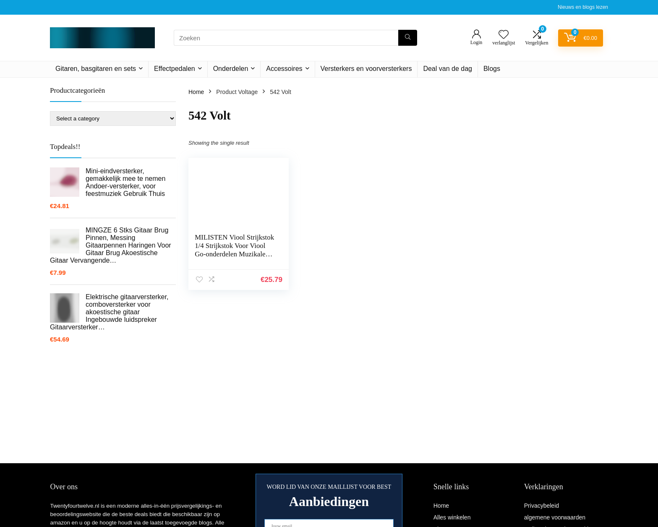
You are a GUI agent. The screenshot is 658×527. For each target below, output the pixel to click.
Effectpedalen (174, 68)
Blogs (491, 68)
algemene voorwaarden (554, 517)
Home (196, 92)
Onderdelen (230, 68)
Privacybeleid (541, 505)
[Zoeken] (407, 38)
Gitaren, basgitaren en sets (95, 68)
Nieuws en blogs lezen (583, 7)
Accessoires (284, 68)
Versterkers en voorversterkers (366, 68)
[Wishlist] (504, 35)
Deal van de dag (447, 68)
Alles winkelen (452, 517)
